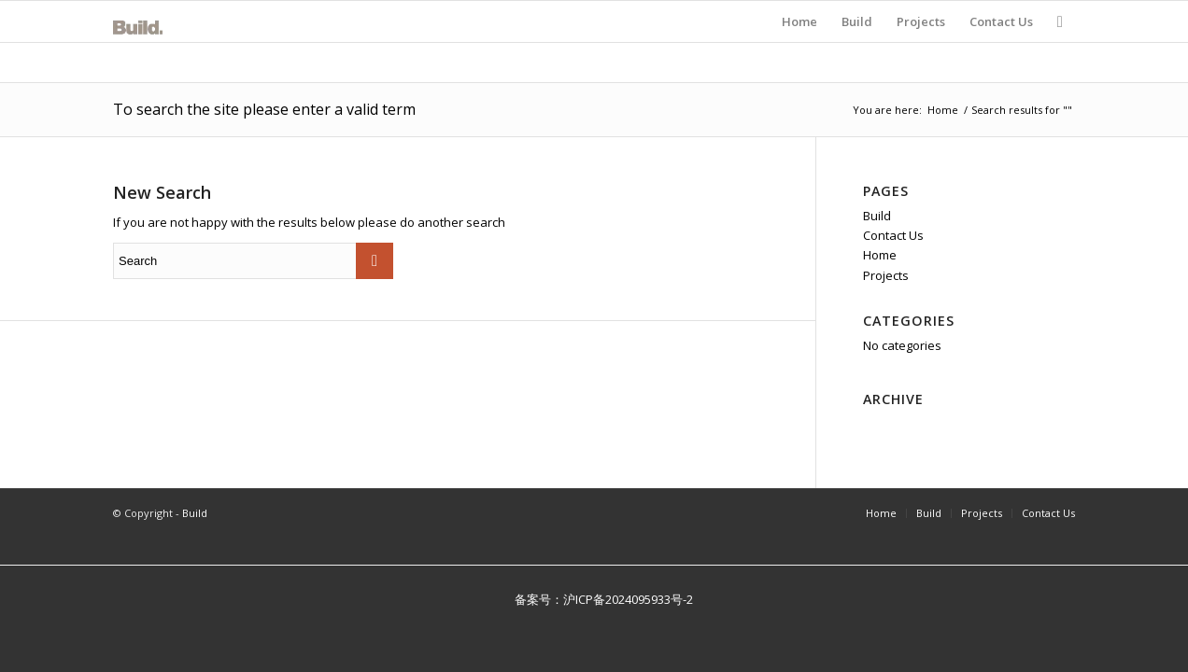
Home (942, 110)
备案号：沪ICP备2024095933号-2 (594, 599)
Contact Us (893, 235)
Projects (886, 275)
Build (877, 215)
